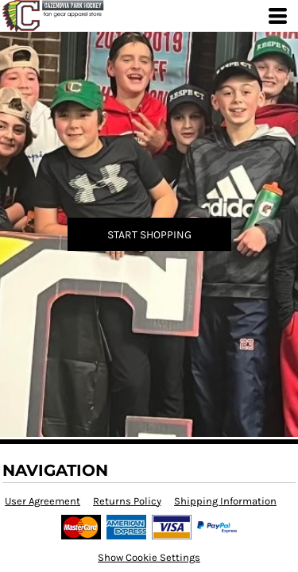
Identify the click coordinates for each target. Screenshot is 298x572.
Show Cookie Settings (149, 557)
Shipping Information (225, 501)
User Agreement (42, 501)
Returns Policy (127, 501)
